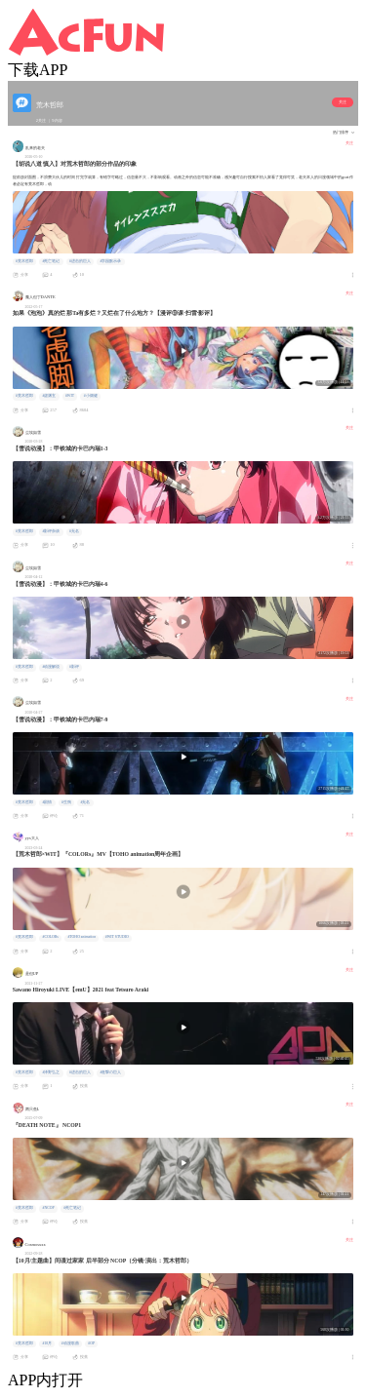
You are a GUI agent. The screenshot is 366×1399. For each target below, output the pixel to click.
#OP (91, 1343)
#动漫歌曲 (70, 1343)
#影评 (74, 667)
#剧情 (47, 802)
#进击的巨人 (80, 261)
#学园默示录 (110, 261)
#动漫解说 (51, 667)
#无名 (74, 531)
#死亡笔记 (51, 261)
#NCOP (48, 1208)
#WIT (69, 396)
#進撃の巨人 (110, 1072)
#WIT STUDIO (117, 937)
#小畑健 (91, 396)
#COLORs (50, 937)
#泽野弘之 (51, 1072)
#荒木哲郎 (24, 261)
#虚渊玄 (49, 396)
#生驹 (66, 802)
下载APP (37, 69)
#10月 (47, 1343)
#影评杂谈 (51, 531)
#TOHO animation (81, 937)
